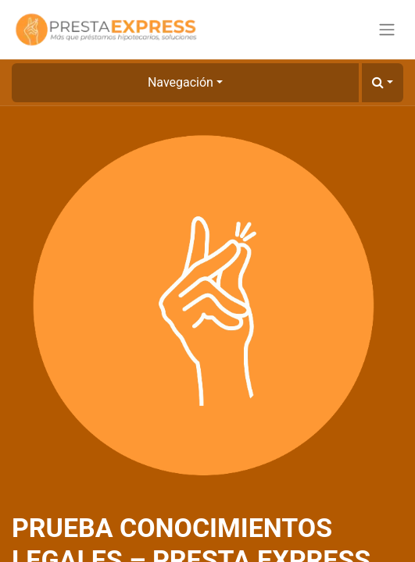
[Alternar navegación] (386, 30)
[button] (382, 82)
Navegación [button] (180, 82)
